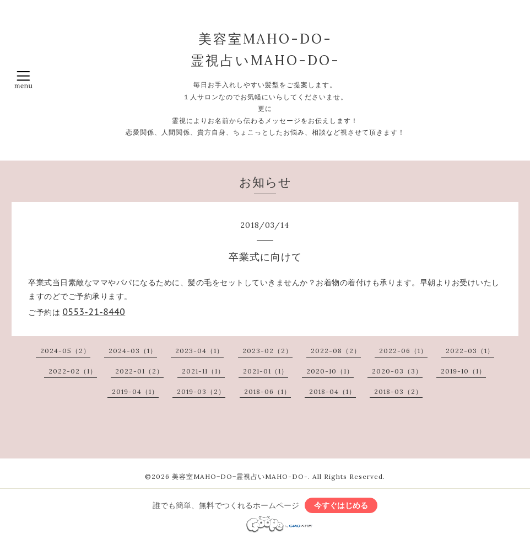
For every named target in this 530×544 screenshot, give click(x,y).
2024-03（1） (133, 350)
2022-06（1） (403, 350)
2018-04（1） (332, 391)
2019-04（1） (135, 391)
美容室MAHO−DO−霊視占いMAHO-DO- (240, 476)
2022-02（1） (72, 371)
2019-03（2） (201, 391)
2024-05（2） (65, 350)
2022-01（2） (139, 371)
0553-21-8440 (94, 311)
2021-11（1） (203, 371)
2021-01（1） (265, 371)
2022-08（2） (336, 350)
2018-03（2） (398, 391)
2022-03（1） (470, 350)
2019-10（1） (463, 371)
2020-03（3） (397, 371)
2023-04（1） (199, 350)
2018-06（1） (267, 391)
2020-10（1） (330, 371)
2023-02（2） (267, 350)
